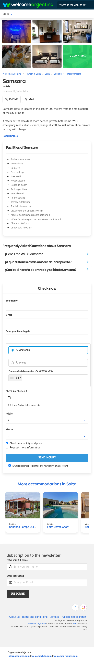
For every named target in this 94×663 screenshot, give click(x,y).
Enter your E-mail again (18, 331)
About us (14, 616)
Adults (9, 413)
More (16, 13)
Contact (54, 616)
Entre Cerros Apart (57, 527)
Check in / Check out (16, 391)
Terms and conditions (35, 616)
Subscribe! (17, 593)
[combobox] (15, 378)
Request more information (23, 447)
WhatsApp (24, 350)
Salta (6, 13)
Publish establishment (74, 616)
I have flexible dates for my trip (24, 405)
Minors (9, 429)
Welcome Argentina (37, 623)
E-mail (9, 315)
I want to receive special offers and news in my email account (38, 465)
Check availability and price (24, 443)
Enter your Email (15, 576)
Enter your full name (17, 560)
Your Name (11, 300)
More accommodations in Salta (47, 484)
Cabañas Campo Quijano (24, 527)
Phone (22, 362)
